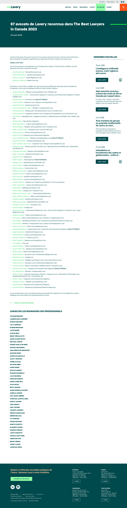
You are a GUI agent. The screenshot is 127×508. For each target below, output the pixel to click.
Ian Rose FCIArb (18, 265)
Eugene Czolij (17, 135)
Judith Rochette (18, 263)
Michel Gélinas (18, 179)
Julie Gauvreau (18, 176)
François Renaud (19, 260)
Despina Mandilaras (20, 229)
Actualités (100, 7)
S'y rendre (76, 481)
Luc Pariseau (17, 243)
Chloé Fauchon (18, 159)
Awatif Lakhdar (18, 207)
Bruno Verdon (18, 279)
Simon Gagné (17, 165)
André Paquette (18, 240)
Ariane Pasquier (18, 246)
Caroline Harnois (19, 182)
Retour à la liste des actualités (22, 303)
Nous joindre (110, 2)
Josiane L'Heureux (19, 226)
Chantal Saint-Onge (20, 268)
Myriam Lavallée (19, 215)
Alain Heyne (17, 188)
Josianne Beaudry (19, 92)
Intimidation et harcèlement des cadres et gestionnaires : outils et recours (108, 152)
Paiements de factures (27, 494)
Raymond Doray (18, 146)
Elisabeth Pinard (16, 427)
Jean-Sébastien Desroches (22, 143)
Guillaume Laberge (19, 202)
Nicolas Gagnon (18, 168)
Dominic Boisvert (16, 322)
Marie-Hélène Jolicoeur (21, 196)
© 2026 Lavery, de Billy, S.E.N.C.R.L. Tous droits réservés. (25, 500)
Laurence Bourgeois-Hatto (22, 108)
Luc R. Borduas (18, 102)
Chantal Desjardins (19, 75)
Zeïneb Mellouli (18, 235)
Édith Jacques (17, 190)
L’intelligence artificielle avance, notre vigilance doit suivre (107, 71)
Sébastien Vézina (19, 281)
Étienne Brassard (19, 113)
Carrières (102, 2)
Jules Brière (17, 116)
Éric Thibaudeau (18, 271)
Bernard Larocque (19, 77)
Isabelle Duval (18, 157)
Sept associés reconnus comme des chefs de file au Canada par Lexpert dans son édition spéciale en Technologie (109, 93)
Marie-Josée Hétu (19, 185)
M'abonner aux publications (21, 479)
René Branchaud (18, 72)
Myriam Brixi (17, 121)
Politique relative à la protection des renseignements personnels (26, 498)
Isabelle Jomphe (18, 199)
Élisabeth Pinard (18, 257)
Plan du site (39, 494)
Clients (92, 7)
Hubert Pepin (17, 251)
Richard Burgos (18, 127)
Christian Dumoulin (20, 151)
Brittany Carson (18, 132)
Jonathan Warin (18, 287)
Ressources (84, 7)
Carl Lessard (17, 223)
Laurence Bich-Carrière (21, 95)
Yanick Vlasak (18, 284)
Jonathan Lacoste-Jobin (21, 204)
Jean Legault (17, 220)
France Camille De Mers (21, 138)
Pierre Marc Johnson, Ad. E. (22, 193)
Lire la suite (102, 80)
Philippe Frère (17, 162)
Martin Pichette (18, 254)
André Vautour (18, 274)
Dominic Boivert (18, 99)
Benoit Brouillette (19, 124)
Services (68, 7)
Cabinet (109, 7)
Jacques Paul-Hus (19, 249)
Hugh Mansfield (18, 232)
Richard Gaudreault (19, 171)
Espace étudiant (14, 494)
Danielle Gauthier (19, 174)
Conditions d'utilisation (16, 496)
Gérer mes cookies (29, 496)
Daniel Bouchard (19, 105)
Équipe (75, 7)
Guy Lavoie (17, 218)
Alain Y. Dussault (19, 154)
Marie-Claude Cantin (20, 129)
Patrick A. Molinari (19, 80)
